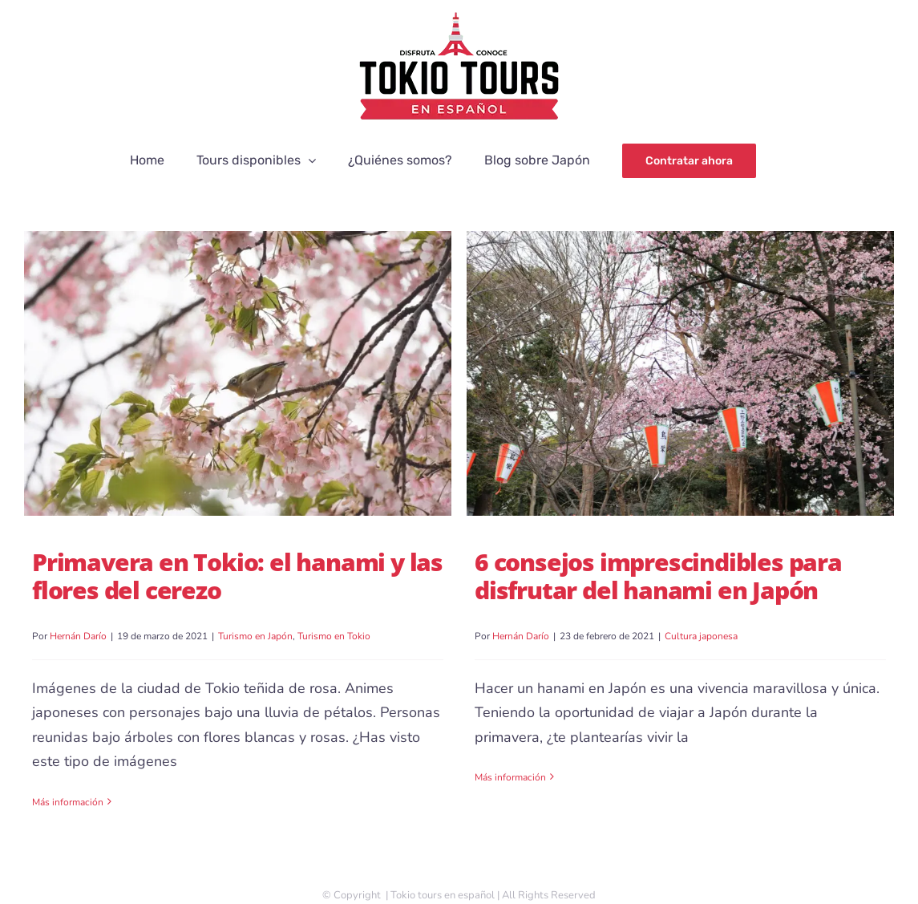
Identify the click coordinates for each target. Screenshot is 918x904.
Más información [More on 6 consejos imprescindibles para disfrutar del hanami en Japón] (510, 802)
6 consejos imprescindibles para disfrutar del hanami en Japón (658, 575)
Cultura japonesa (701, 636)
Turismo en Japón (255, 636)
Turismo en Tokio (333, 636)
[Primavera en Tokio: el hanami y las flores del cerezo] (237, 373)
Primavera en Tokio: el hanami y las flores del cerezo (237, 575)
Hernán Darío (78, 636)
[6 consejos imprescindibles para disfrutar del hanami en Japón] (680, 373)
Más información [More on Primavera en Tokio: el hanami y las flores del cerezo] (67, 802)
